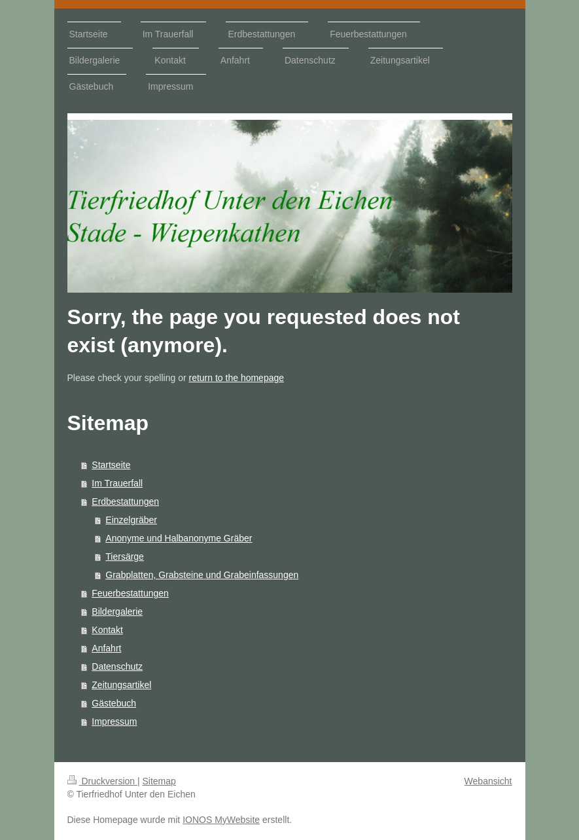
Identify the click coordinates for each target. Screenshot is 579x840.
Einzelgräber (131, 520)
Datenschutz (117, 666)
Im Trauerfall (117, 483)
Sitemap (159, 781)
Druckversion (102, 781)
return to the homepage (237, 378)
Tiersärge (124, 556)
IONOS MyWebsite (221, 819)
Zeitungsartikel (121, 685)
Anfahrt (106, 648)
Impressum (114, 721)
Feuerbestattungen (130, 593)
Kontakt (107, 630)
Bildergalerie (117, 611)
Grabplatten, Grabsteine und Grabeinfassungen (201, 575)
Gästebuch (114, 703)
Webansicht (488, 781)
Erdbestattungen (125, 501)
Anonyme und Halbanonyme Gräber (178, 538)
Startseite (111, 465)
